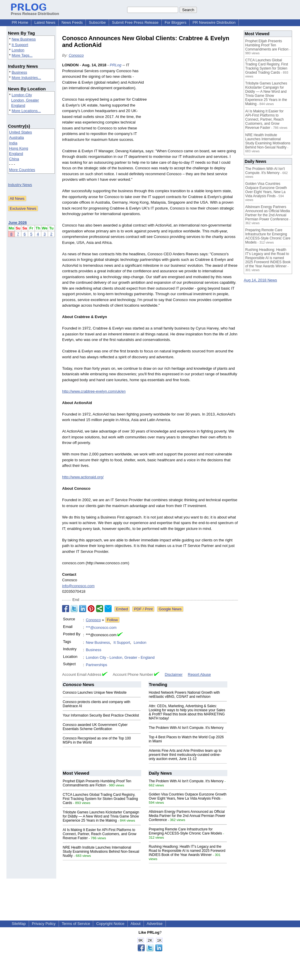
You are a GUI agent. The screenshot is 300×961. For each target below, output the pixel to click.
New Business (24, 39)
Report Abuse (199, 674)
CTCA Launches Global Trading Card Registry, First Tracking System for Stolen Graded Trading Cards (100, 799)
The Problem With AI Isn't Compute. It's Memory (186, 728)
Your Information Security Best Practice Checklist (101, 715)
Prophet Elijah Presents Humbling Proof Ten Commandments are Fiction (97, 783)
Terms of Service (76, 923)
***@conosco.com (101, 627)
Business (19, 72)
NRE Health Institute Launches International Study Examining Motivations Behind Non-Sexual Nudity (101, 851)
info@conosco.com (78, 586)
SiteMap (19, 923)
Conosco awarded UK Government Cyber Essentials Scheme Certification (95, 727)
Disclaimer (174, 674)
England (18, 105)
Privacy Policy (44, 923)
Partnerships (96, 665)
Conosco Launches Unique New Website (95, 692)
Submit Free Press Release (135, 22)
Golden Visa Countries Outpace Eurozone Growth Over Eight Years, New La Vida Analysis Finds (187, 796)
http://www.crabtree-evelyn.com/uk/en (94, 391)
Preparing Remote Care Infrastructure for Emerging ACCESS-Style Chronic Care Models (185, 831)
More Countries (22, 170)
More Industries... (26, 77)
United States (20, 132)
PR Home (20, 22)
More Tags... (22, 55)
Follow (112, 620)
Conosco (76, 55)
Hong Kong (18, 148)
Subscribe (97, 22)
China (14, 159)
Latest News (44, 22)
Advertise (155, 923)
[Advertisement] (194, 105)
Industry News (20, 185)
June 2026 (17, 222)
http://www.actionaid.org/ (83, 477)
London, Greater (25, 100)
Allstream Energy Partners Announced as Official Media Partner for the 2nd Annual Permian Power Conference (187, 816)
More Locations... (26, 111)
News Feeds (72, 22)
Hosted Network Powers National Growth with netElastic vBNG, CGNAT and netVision (184, 694)
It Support (20, 45)
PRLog (116, 65)
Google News (170, 609)
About (136, 923)
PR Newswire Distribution (214, 22)
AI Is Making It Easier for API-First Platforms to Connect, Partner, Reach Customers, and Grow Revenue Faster (99, 834)
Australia (16, 137)
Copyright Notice (110, 923)
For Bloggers (175, 22)
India (13, 143)
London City (22, 95)
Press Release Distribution (35, 11)
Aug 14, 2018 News (260, 280)
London (18, 50)
